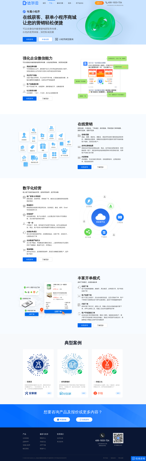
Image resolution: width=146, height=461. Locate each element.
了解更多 (45, 99)
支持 (70, 3)
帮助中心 (43, 438)
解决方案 (61, 3)
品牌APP (26, 441)
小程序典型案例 (64, 39)
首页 (44, 3)
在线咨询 (29, 39)
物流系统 (26, 448)
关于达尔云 (79, 3)
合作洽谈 (60, 438)
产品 (51, 3)
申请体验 (61, 420)
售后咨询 (60, 441)
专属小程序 (26, 445)
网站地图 (120, 458)
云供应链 (26, 438)
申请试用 (45, 39)
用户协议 (105, 458)
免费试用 (99, 3)
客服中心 (43, 448)
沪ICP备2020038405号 (60, 458)
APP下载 (43, 445)
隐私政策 (113, 458)
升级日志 (43, 441)
